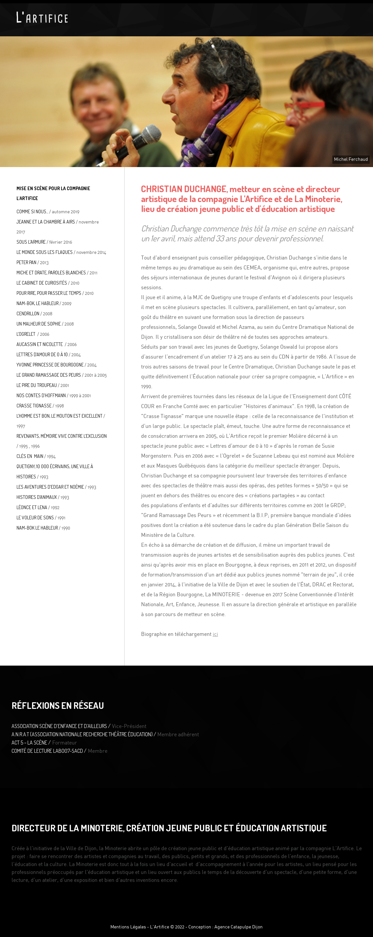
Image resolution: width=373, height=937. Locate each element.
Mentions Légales (128, 927)
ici (215, 634)
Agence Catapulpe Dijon (238, 927)
